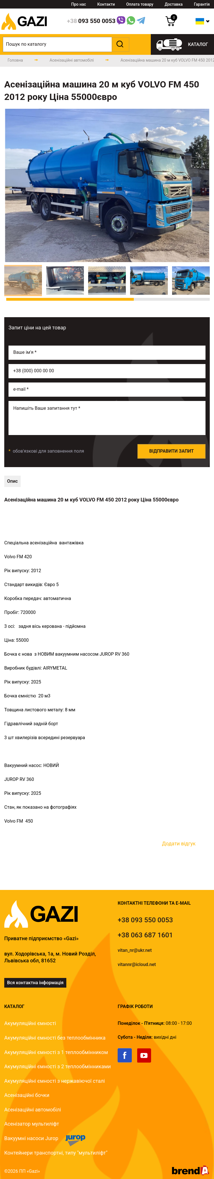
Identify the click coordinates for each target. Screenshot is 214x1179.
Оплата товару (139, 4)
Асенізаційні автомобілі (32, 1110)
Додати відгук (179, 843)
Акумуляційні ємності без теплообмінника (54, 1038)
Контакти (106, 4)
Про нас (78, 4)
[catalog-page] (72, 60)
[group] (107, 185)
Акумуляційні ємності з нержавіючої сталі (54, 1081)
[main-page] (15, 60)
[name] (107, 353)
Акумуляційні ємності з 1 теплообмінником (56, 1052)
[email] (107, 389)
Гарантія (202, 4)
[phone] (91, 21)
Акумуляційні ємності (30, 1023)
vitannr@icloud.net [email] (137, 964)
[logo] (24, 32)
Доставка (174, 4)
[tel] (145, 920)
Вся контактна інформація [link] (35, 982)
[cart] (170, 24)
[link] (127, 1061)
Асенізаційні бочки (26, 1095)
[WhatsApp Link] (131, 21)
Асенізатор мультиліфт (31, 1124)
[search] (66, 44)
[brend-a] (190, 1173)
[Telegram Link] (141, 21)
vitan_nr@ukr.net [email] (135, 950)
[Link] (121, 21)
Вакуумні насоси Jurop (31, 1138)
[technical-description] (12, 481)
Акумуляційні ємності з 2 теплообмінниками (57, 1066)
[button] (120, 44)
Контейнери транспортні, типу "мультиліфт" (55, 1153)
